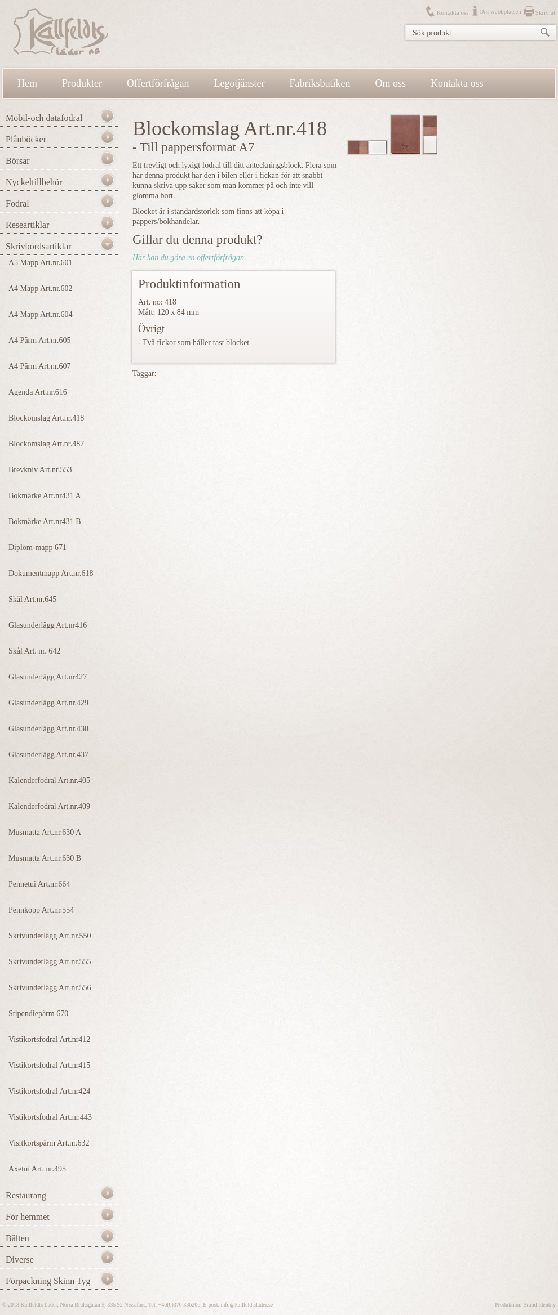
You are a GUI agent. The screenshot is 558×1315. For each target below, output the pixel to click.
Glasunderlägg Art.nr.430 (48, 728)
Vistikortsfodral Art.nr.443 (50, 1117)
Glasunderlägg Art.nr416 (47, 625)
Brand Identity (539, 1304)
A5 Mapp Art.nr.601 (40, 262)
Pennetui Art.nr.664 (39, 884)
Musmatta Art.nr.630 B (44, 858)
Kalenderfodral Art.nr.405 (49, 780)
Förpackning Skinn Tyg (48, 1281)
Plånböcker (26, 139)
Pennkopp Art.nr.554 (41, 910)
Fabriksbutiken (320, 83)
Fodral (17, 203)
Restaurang (26, 1195)
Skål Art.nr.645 (32, 599)
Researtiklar (27, 225)
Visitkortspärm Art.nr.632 (48, 1143)
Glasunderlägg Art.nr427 (47, 677)
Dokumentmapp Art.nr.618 (51, 573)
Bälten (17, 1238)
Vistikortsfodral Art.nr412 (49, 1039)
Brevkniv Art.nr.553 (40, 470)
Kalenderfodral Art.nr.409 (49, 806)
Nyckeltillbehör (34, 182)
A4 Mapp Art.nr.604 (40, 314)
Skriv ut (545, 12)
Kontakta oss (452, 12)
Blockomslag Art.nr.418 (46, 418)
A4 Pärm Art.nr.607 (39, 366)
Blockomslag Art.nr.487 (46, 444)
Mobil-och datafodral (44, 118)
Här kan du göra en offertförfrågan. (189, 257)
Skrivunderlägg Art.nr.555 (49, 962)
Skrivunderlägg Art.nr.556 (49, 987)
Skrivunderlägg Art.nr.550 (49, 936)
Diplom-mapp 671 (37, 547)
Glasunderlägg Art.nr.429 (48, 703)
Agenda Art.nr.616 (37, 392)
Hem (27, 83)
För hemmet (28, 1217)
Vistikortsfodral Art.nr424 (49, 1091)
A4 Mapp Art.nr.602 (40, 288)
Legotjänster (239, 83)
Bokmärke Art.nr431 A (44, 495)
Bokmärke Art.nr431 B (44, 521)
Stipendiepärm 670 (38, 1013)
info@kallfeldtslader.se (246, 1304)
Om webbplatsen (500, 11)
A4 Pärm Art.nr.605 (39, 340)
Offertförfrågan (158, 83)
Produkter (82, 83)
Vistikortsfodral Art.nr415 (49, 1065)
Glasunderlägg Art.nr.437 (48, 754)
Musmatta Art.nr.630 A (44, 832)
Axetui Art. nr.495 (37, 1169)
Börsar (18, 161)
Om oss (390, 83)
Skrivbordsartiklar (38, 246)
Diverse (20, 1259)
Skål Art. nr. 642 (34, 651)
